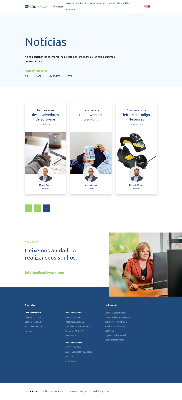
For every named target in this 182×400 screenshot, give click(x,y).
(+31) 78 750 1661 (33, 317)
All (26, 76)
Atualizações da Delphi (115, 326)
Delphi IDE (109, 331)
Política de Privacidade (53, 391)
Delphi (37, 76)
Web (70, 76)
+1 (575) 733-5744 (73, 347)
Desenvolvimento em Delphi (117, 317)
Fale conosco (72, 9)
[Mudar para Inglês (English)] (147, 6)
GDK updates (54, 76)
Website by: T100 (101, 391)
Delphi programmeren (114, 340)
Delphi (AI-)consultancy (115, 313)
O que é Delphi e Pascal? (116, 335)
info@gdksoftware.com (44, 273)
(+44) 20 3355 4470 (73, 317)
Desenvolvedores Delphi (116, 322)
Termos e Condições (78, 391)
